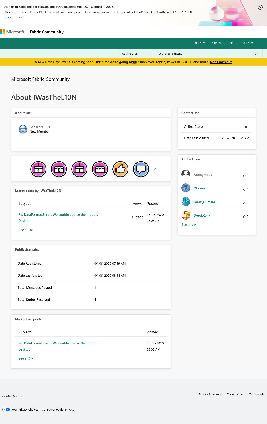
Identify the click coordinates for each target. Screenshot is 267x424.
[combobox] (209, 53)
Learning (168, 31)
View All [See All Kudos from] (188, 224)
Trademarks (257, 394)
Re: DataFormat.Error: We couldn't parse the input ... (58, 214)
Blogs (151, 31)
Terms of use (235, 394)
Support (187, 31)
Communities (131, 31)
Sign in (216, 42)
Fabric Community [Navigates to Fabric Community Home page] (47, 31)
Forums (74, 31)
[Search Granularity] (136, 53)
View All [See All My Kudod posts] (25, 358)
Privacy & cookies (210, 394)
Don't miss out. (221, 62)
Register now (14, 17)
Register (199, 42)
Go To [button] (245, 43)
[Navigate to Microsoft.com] (12, 31)
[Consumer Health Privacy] (58, 409)
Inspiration (93, 31)
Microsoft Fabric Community (40, 79)
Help (231, 42)
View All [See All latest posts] (25, 229)
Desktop (24, 220)
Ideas (111, 31)
